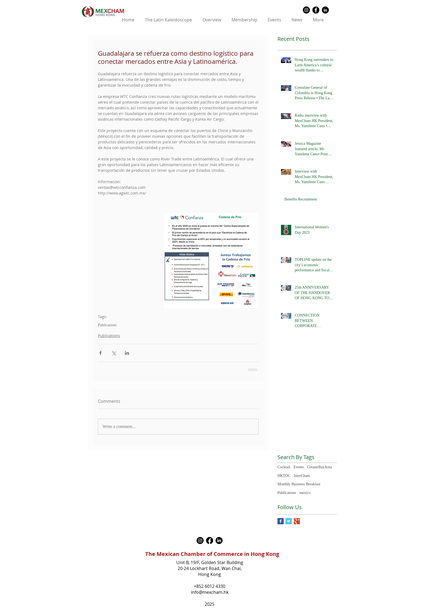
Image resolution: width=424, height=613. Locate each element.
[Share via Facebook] (100, 352)
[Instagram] (200, 540)
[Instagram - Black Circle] (306, 10)
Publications (107, 325)
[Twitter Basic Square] (289, 521)
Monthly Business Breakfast (298, 484)
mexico (304, 493)
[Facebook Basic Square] (280, 521)
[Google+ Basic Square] (297, 521)
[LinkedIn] (219, 540)
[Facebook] (209, 540)
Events (298, 467)
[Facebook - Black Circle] (315, 10)
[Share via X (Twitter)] (113, 352)
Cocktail (283, 467)
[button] (211, 20)
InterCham (302, 476)
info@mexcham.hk (209, 592)
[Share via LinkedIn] (127, 352)
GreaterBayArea (319, 467)
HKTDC (283, 476)
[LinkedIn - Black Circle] (325, 10)
